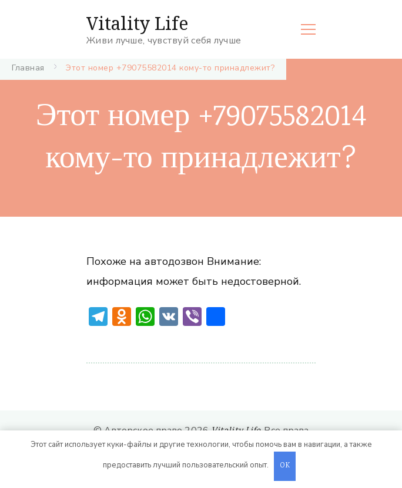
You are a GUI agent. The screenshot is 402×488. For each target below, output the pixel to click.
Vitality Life (137, 23)
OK (285, 466)
